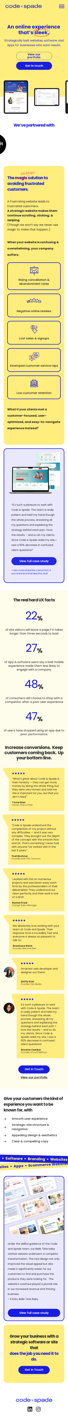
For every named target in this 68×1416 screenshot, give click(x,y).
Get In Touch (34, 1076)
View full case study (34, 571)
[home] (23, 6)
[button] (61, 6)
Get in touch (34, 73)
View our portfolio (34, 62)
